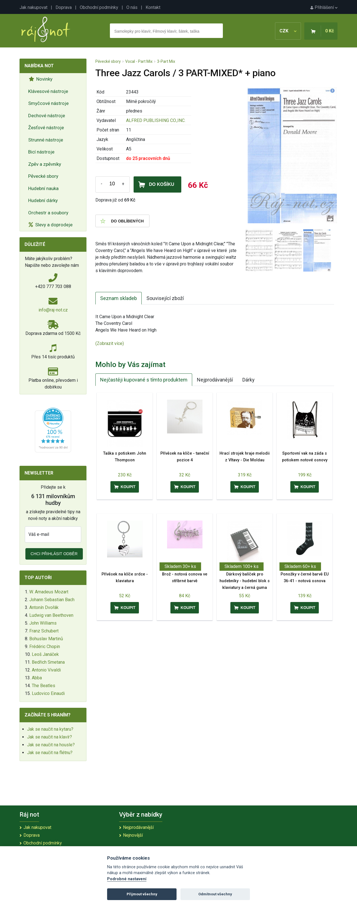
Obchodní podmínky (99, 7)
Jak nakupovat (33, 7)
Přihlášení (323, 7)
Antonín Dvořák (44, 607)
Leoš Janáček (45, 654)
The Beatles (43, 685)
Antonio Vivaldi (46, 670)
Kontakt (153, 7)
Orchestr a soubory (48, 212)
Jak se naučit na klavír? (49, 737)
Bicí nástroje (41, 152)
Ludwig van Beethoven (51, 615)
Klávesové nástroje (48, 91)
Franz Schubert (44, 631)
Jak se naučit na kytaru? (50, 729)
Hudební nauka (43, 188)
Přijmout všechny (142, 894)
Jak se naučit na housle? (51, 744)
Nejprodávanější (215, 380)
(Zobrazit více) (109, 343)
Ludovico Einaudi (48, 693)
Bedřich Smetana (48, 662)
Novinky (40, 79)
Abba (37, 677)
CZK (287, 30)
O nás (132, 7)
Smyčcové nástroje (48, 103)
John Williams (43, 623)
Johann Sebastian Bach (51, 599)
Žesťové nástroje (46, 127)
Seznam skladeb (118, 298)
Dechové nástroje (46, 115)
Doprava (64, 7)
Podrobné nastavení (126, 879)
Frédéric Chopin (44, 646)
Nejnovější (133, 835)
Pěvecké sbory (43, 176)
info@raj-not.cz (53, 310)
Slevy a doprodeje (51, 224)
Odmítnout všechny (215, 894)
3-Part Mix (166, 61)
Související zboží (165, 298)
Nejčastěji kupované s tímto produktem (143, 380)
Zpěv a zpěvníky (44, 164)
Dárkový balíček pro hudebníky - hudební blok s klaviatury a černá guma (244, 581)
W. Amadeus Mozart (48, 591)
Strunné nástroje (45, 140)
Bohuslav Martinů (46, 638)
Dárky (248, 380)
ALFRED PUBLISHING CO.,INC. (155, 120)
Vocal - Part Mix (139, 61)
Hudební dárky (43, 200)
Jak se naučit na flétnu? (50, 752)
